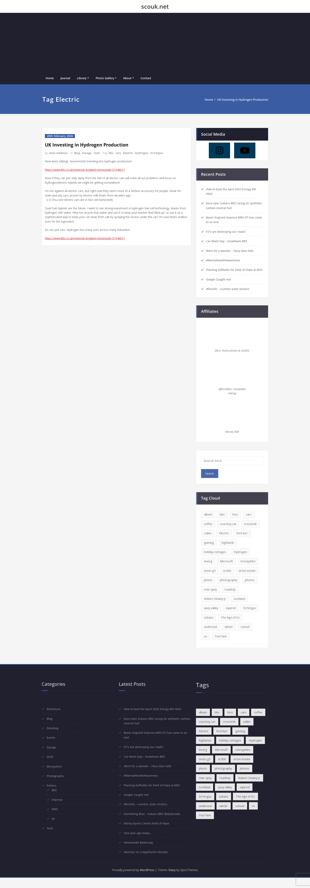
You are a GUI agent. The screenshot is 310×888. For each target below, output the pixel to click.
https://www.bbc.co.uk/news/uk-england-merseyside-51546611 (88, 170)
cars (118, 153)
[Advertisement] (155, 42)
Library (82, 78)
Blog (77, 153)
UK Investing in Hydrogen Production (242, 99)
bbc (111, 153)
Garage (87, 153)
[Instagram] (219, 150)
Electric (128, 153)
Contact (146, 78)
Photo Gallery (105, 78)
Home (50, 78)
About (127, 78)
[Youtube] (244, 150)
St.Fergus (156, 153)
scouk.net (155, 6)
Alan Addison (58, 153)
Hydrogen (141, 153)
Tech (97, 153)
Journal (65, 78)
